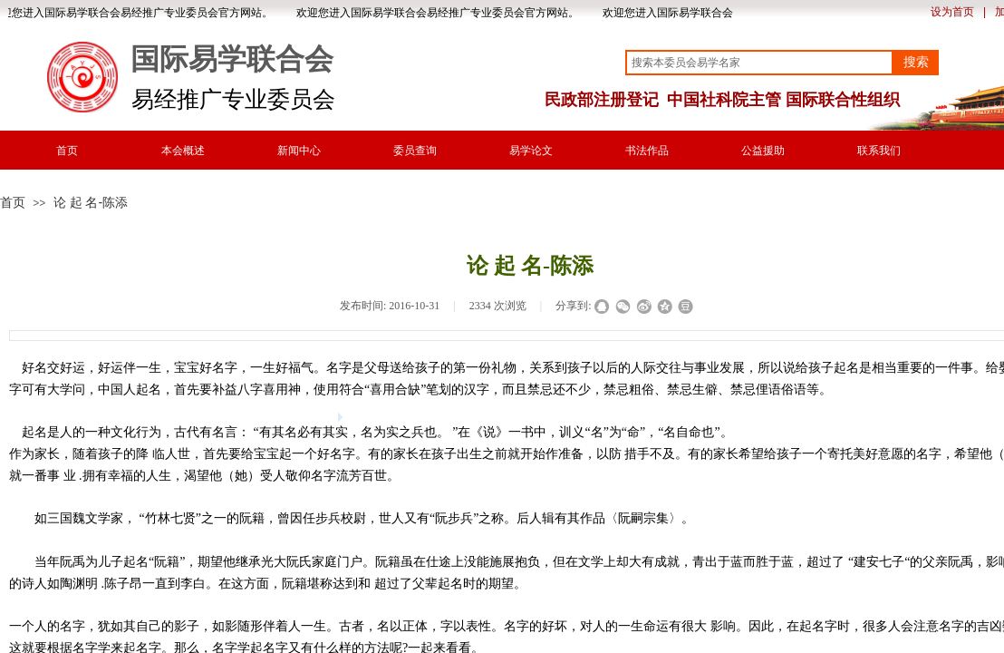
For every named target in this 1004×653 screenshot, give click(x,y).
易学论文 (531, 150)
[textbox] (759, 62)
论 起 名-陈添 (90, 202)
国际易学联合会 (231, 59)
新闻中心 (299, 150)
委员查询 (415, 150)
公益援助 (763, 150)
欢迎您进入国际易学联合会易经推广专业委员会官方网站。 (440, 12)
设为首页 (952, 11)
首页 (67, 150)
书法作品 (647, 150)
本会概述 (183, 150)
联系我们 (879, 150)
